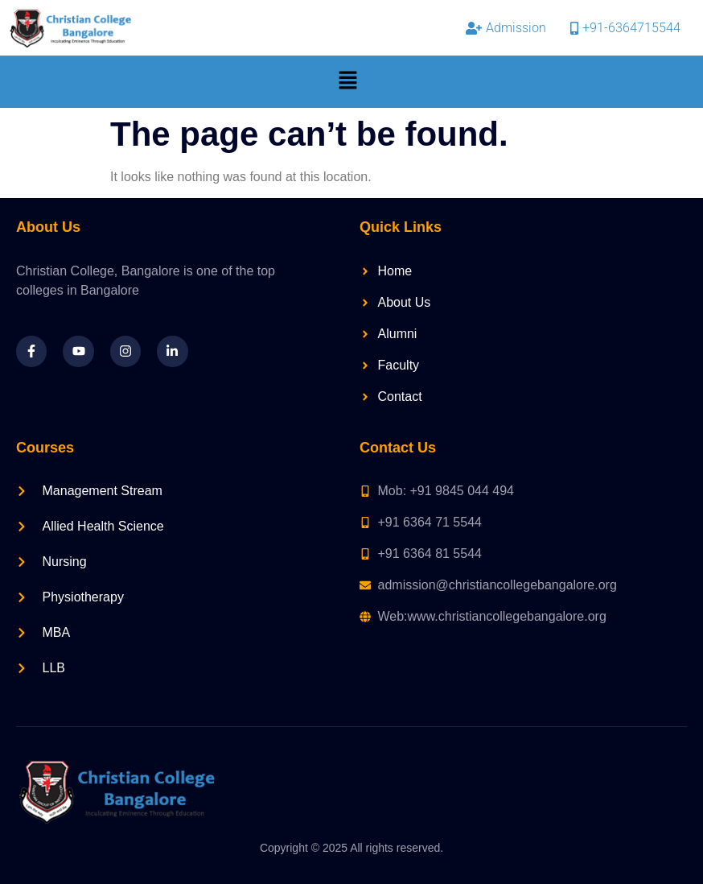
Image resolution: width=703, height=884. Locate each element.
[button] (348, 81)
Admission (506, 27)
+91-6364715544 (625, 27)
